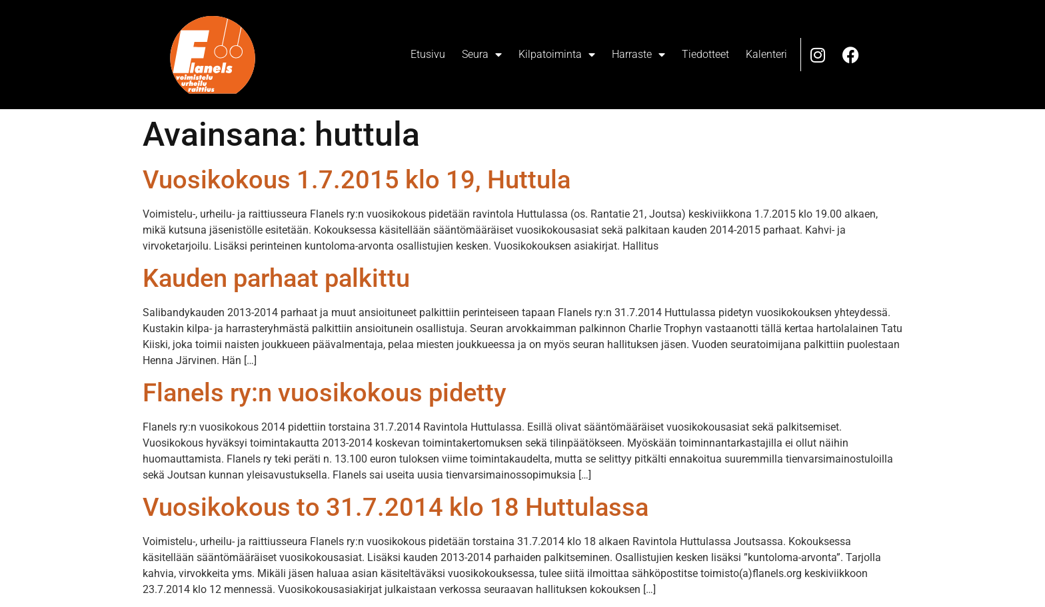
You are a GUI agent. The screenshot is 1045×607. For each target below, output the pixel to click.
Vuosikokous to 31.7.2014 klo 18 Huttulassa (395, 507)
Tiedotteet (705, 54)
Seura (482, 55)
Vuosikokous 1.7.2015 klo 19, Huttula (356, 179)
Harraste (638, 55)
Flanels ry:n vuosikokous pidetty (325, 392)
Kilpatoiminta (557, 55)
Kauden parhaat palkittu (276, 278)
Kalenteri (766, 54)
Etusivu (428, 54)
